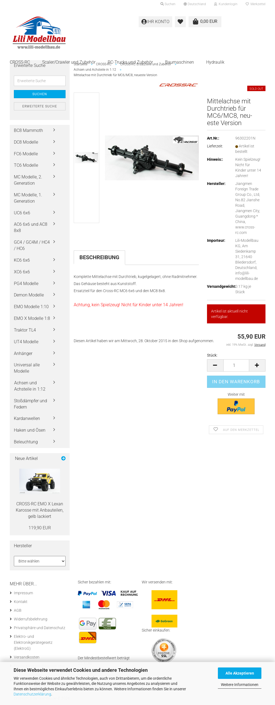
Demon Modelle (29, 295)
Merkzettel (255, 4)
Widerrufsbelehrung (30, 619)
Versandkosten (26, 657)
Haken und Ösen (29, 430)
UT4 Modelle (26, 341)
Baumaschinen (179, 62)
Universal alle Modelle (27, 368)
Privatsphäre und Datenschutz (39, 628)
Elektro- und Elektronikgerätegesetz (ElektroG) (33, 642)
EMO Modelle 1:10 (31, 306)
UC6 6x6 (22, 212)
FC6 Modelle (26, 153)
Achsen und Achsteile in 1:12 (29, 386)
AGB (17, 610)
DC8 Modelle (26, 142)
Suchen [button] (167, 4)
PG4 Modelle (26, 283)
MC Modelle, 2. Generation (28, 180)
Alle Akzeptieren (239, 673)
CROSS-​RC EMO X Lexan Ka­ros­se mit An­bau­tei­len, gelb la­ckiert (39, 510)
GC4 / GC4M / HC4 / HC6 (32, 245)
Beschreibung (99, 257)
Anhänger (23, 353)
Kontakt (20, 601)
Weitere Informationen (239, 684)
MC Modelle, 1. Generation (28, 198)
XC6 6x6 (22, 271)
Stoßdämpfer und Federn (30, 404)
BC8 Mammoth (28, 130)
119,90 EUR (40, 527)
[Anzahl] (236, 365)
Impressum (23, 593)
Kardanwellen (27, 418)
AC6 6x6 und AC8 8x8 (30, 227)
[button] (195, 4)
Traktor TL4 (25, 330)
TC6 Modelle (26, 165)
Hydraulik (215, 62)
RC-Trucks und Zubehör (130, 62)
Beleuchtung (26, 441)
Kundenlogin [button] (225, 4)
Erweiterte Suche (39, 106)
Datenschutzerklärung (32, 694)
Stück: (212, 355)
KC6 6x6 (22, 260)
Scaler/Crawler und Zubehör (68, 62)
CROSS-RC (20, 62)
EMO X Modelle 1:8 (32, 318)
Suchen (39, 94)
